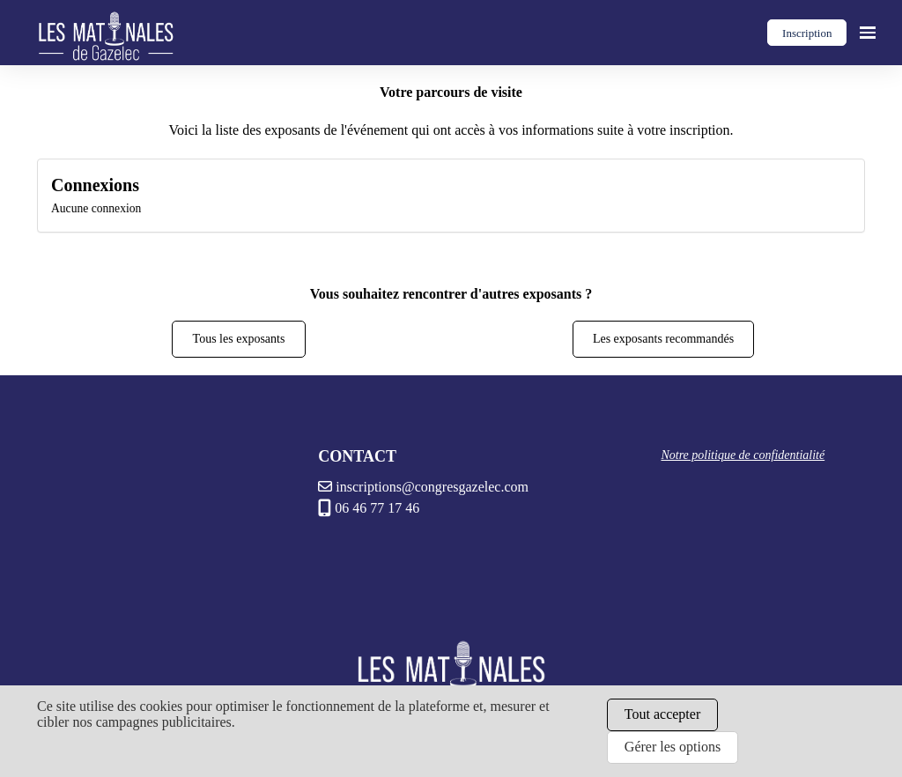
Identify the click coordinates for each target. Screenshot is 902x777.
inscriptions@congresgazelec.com (423, 486)
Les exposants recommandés (663, 338)
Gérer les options (673, 746)
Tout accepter (662, 714)
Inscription (807, 33)
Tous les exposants (239, 338)
